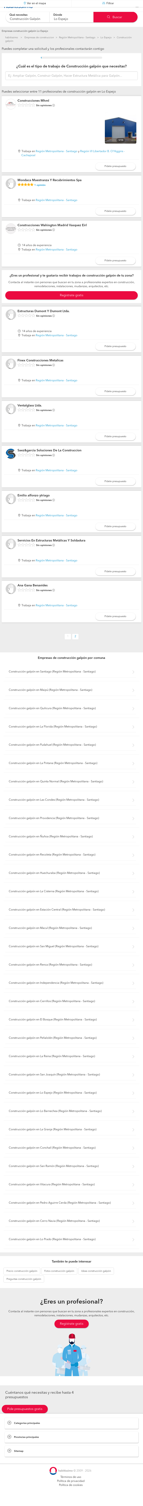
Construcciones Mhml (33, 109)
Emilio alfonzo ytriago (34, 504)
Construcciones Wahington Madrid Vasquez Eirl (52, 234)
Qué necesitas (19, 15)
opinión (40, 194)
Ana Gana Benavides (33, 594)
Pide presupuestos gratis (24, 1417)
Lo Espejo (106, 37)
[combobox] (27, 17)
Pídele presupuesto (115, 175)
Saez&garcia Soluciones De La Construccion (49, 459)
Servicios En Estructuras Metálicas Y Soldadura (51, 549)
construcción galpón (21, 1280)
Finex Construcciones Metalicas (40, 369)
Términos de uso (70, 1486)
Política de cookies (71, 1494)
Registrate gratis (71, 303)
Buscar (114, 17)
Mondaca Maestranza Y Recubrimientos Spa (50, 189)
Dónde (58, 15)
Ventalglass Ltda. (30, 414)
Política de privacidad (71, 1490)
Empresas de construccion (39, 37)
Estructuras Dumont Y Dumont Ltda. (44, 319)
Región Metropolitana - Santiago (77, 37)
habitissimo (11, 37)
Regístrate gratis (71, 1332)
